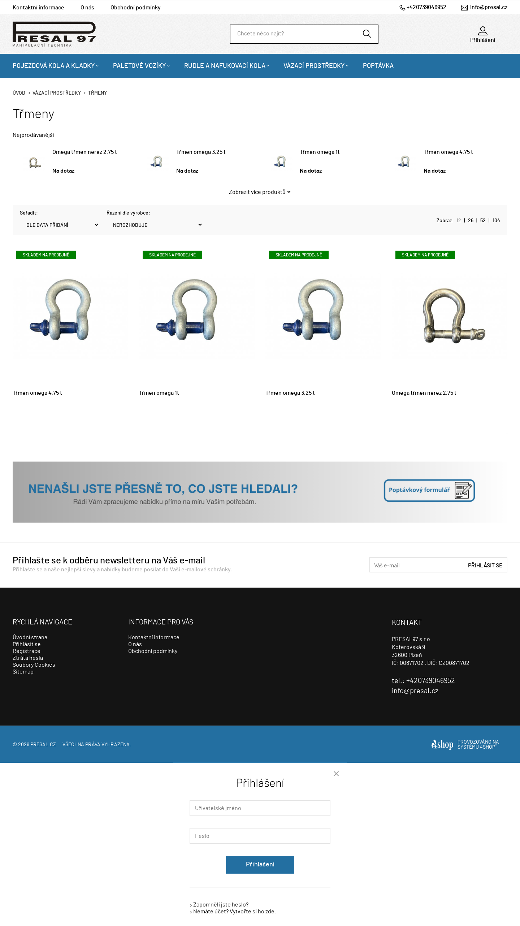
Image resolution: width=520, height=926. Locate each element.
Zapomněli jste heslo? (220, 905)
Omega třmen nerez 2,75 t (84, 152)
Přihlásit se (485, 565)
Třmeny (97, 93)
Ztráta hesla (28, 658)
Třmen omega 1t (320, 152)
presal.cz (43, 744)
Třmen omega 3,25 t (201, 152)
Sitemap (23, 672)
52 (483, 220)
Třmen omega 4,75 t (448, 152)
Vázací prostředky (314, 66)
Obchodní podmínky (135, 7)
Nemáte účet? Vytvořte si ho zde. (234, 911)
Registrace (26, 651)
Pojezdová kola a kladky (54, 66)
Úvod (19, 93)
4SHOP (488, 747)
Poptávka (378, 66)
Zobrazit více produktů (257, 192)
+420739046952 (426, 7)
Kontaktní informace (38, 7)
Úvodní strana (30, 637)
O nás (87, 7)
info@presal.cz (488, 7)
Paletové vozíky (139, 66)
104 (496, 220)
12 (458, 220)
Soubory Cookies (34, 665)
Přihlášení (260, 864)
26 (470, 220)
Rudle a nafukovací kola (224, 66)
